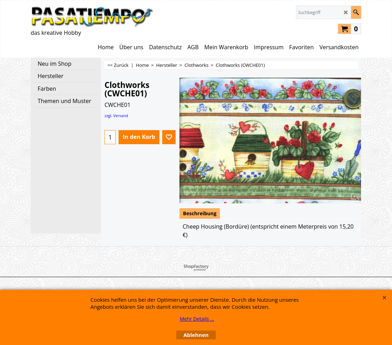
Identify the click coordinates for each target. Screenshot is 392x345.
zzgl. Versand (116, 115)
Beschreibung (199, 213)
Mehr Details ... (197, 318)
